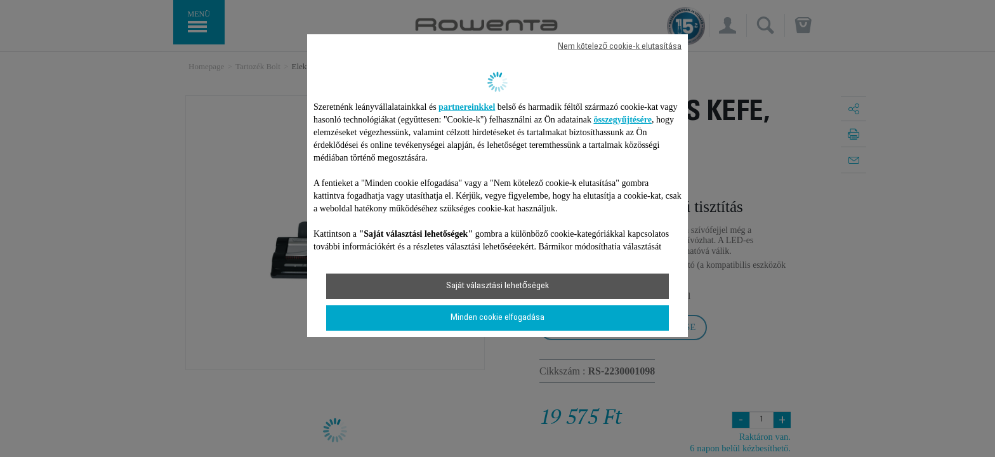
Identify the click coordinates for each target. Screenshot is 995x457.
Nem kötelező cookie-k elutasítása (620, 47)
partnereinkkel (466, 107)
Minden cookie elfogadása (497, 318)
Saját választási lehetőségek (497, 286)
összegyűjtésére (622, 119)
